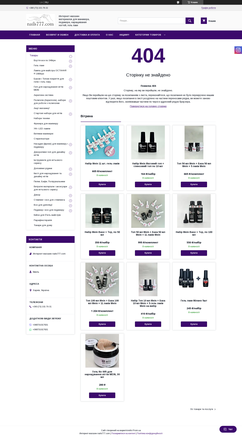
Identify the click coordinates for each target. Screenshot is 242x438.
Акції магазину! (42, 108)
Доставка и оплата (87, 35)
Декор (37, 194)
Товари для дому (43, 225)
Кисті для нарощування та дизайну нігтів (48, 175)
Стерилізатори (41, 138)
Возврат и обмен (57, 35)
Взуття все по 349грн (45, 60)
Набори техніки (42, 118)
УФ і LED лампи (42, 128)
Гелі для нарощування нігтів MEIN (48, 88)
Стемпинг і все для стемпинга (49, 200)
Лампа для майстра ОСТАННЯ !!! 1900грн (50, 72)
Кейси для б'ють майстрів (47, 215)
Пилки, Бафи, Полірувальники (49, 181)
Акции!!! (124, 35)
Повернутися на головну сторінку (148, 106)
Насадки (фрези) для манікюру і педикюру (51, 145)
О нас (109, 35)
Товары (34, 55)
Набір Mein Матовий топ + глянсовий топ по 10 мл (148, 165)
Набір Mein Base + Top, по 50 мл (102, 233)
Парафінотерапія (43, 220)
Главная (34, 35)
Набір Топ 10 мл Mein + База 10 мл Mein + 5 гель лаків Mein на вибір (148, 303)
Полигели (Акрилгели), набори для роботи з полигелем (50, 101)
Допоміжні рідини (43, 168)
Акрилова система (43, 95)
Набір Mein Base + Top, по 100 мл (194, 233)
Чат (228, 429)
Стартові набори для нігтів (48, 113)
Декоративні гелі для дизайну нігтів (49, 153)
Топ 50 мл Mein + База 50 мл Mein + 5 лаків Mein (194, 165)
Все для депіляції (43, 205)
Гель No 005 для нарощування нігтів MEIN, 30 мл (102, 374)
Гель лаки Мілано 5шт (194, 300)
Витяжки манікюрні (43, 133)
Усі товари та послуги (201, 409)
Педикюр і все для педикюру (49, 210)
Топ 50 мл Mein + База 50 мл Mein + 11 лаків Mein (148, 233)
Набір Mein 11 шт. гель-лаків (102, 163)
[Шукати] (190, 21)
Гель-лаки (39, 65)
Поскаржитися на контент (123, 433)
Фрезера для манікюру (46, 123)
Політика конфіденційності (150, 433)
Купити (102, 184)
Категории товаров (148, 35)
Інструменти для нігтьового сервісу (48, 161)
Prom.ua (137, 430)
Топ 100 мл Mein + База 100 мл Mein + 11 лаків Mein (102, 302)
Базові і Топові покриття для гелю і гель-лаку (49, 80)
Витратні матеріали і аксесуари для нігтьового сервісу (50, 188)
